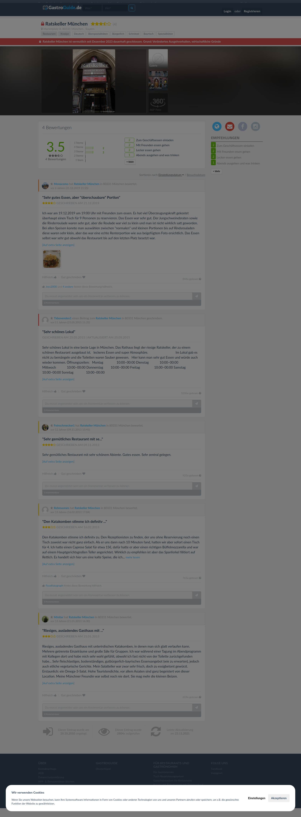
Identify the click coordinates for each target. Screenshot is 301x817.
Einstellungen (256, 798)
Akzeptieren (279, 798)
